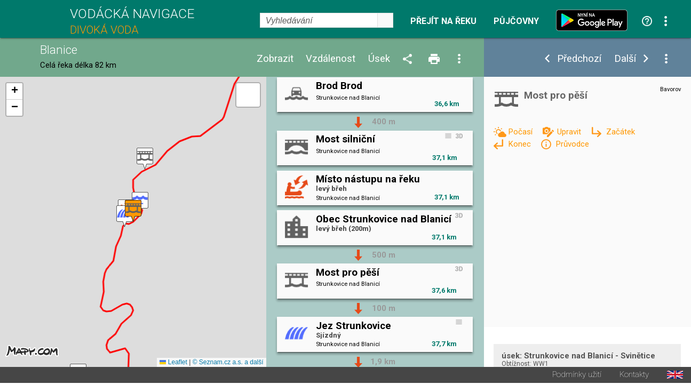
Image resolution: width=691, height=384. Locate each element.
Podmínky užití (576, 376)
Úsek (379, 59)
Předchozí (579, 59)
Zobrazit (275, 59)
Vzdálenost (330, 59)
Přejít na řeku (443, 21)
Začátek (620, 132)
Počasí (521, 132)
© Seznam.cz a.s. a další (228, 363)
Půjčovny (516, 21)
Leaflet (173, 363)
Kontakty (634, 376)
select (385, 20)
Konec (520, 144)
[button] (145, 159)
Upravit (570, 132)
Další (625, 59)
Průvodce (572, 144)
